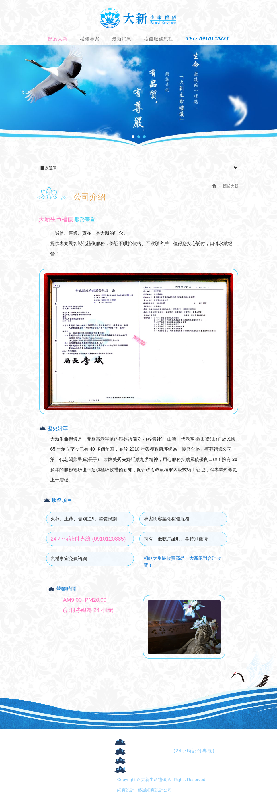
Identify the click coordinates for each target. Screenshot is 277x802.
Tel (120, 741)
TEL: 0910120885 (207, 38)
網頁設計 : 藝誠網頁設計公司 (144, 790)
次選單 (138, 168)
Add (121, 769)
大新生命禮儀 (139, 18)
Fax (121, 760)
